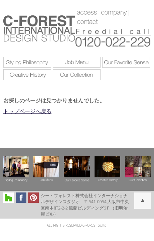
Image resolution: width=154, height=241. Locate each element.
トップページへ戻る (27, 111)
